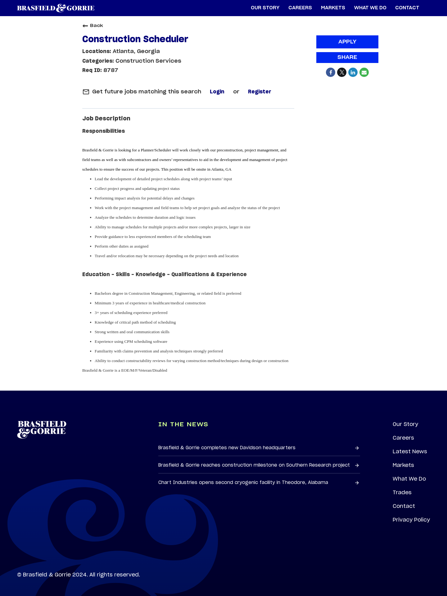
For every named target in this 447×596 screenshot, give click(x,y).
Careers (403, 437)
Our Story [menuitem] (265, 8)
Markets (403, 465)
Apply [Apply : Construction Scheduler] (347, 41)
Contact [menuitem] (407, 8)
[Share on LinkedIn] (353, 72)
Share (347, 57)
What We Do (409, 478)
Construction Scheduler (135, 39)
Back (92, 25)
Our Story (405, 424)
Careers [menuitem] (300, 8)
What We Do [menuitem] (370, 8)
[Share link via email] (364, 72)
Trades (402, 492)
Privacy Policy (411, 519)
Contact (404, 506)
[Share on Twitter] (341, 72)
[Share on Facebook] (330, 72)
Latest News (410, 451)
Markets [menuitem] (333, 8)
